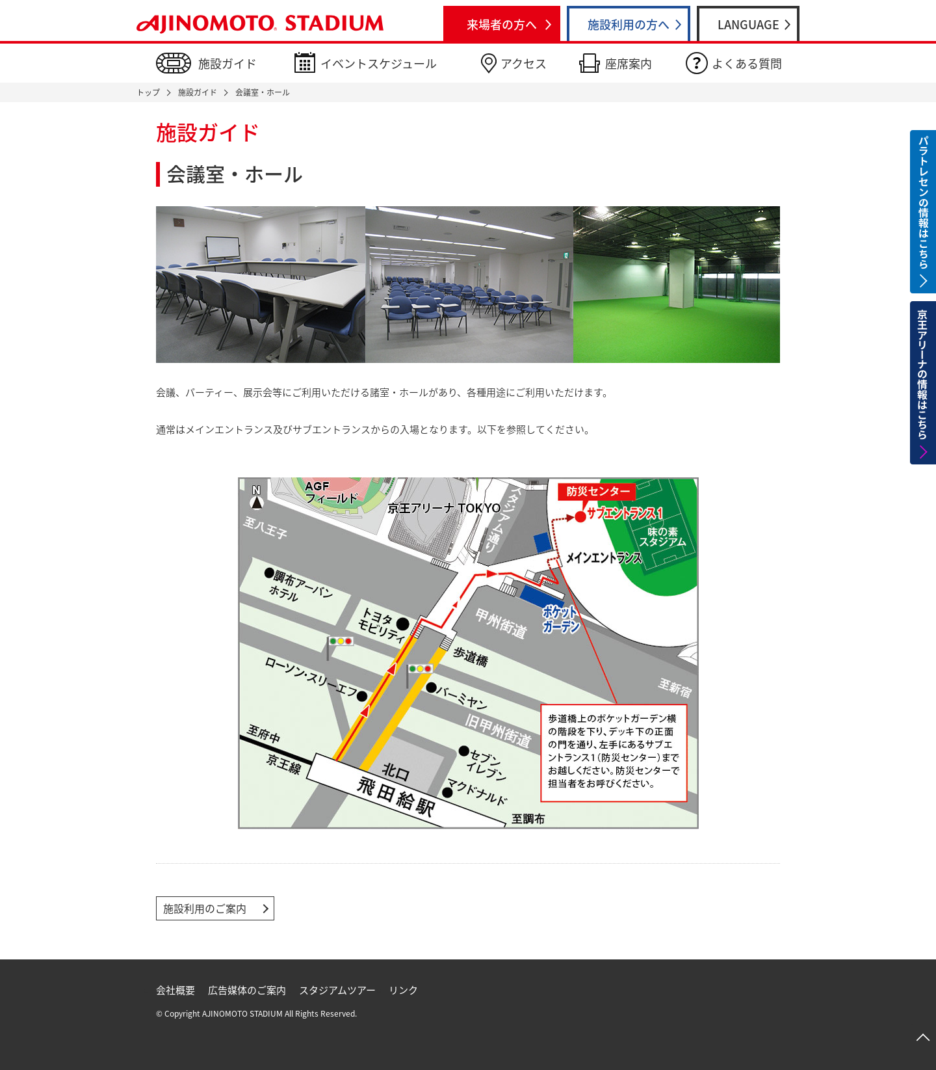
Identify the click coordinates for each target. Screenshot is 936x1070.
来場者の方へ (502, 24)
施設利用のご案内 (204, 908)
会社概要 (175, 990)
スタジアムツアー (337, 990)
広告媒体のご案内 (247, 990)
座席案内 (628, 63)
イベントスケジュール (378, 63)
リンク (403, 990)
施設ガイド (227, 63)
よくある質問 (747, 63)
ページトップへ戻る (923, 1037)
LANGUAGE (748, 24)
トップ (148, 92)
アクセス (523, 63)
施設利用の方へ (629, 24)
